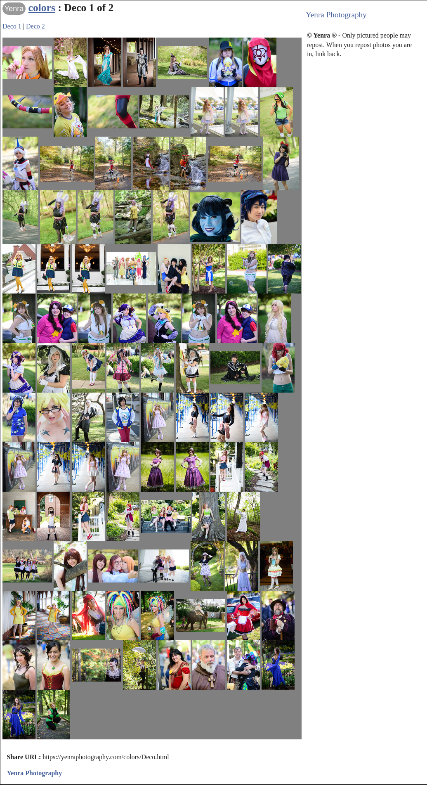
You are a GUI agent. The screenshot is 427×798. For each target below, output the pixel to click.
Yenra (14, 9)
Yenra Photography (336, 14)
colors (41, 8)
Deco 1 (11, 26)
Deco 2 (35, 26)
